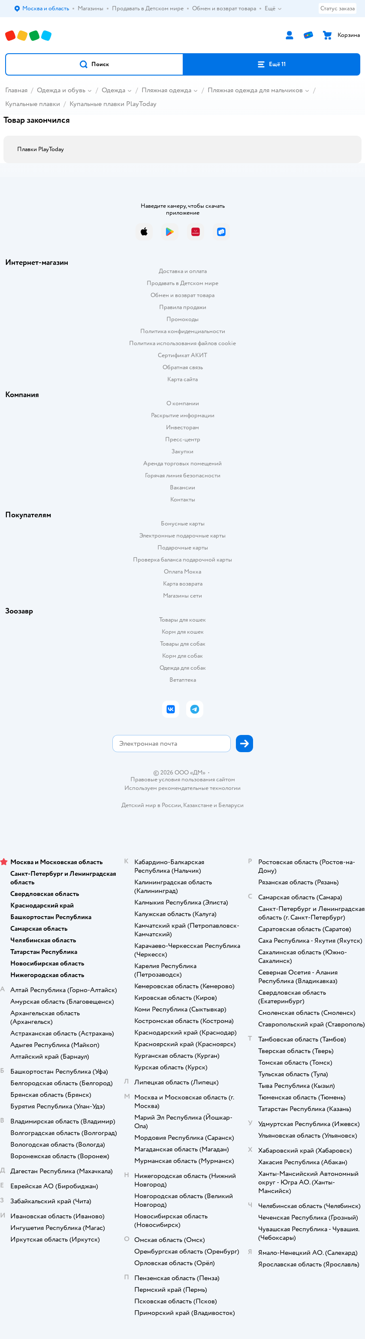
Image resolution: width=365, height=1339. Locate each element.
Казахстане (197, 805)
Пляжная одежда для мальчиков (255, 90)
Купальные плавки (32, 104)
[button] (94, 64)
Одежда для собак (183, 667)
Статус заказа (337, 8)
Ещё (273, 8)
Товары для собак (182, 643)
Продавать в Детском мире (182, 283)
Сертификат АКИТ (182, 355)
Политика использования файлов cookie (182, 343)
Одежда (113, 90)
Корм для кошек (183, 631)
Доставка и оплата (183, 271)
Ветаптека (182, 679)
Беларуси (231, 805)
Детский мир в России (151, 805)
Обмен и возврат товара (182, 295)
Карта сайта (182, 379)
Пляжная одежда (166, 90)
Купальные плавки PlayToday (113, 104)
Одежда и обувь (61, 90)
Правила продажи (182, 307)
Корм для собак (182, 655)
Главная (16, 90)
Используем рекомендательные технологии (182, 788)
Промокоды (182, 319)
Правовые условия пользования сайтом (182, 779)
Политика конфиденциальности (182, 331)
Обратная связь (183, 367)
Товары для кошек (182, 619)
